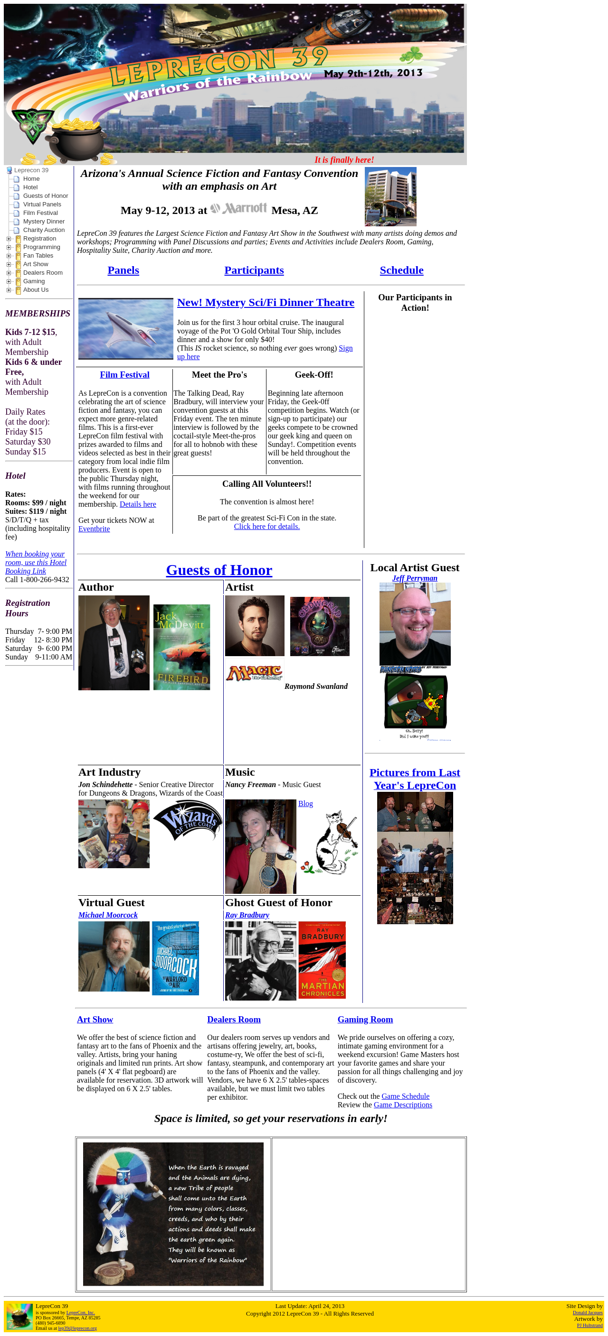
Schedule (402, 270)
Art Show (35, 264)
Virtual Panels (42, 204)
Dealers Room (43, 272)
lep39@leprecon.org (77, 1328)
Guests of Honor (45, 195)
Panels (123, 270)
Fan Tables (38, 255)
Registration (39, 238)
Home (31, 178)
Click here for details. (267, 526)
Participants (254, 270)
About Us (35, 289)
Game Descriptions (403, 1105)
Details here (138, 504)
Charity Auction (44, 229)
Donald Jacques (588, 1312)
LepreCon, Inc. (80, 1312)
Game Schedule (406, 1096)
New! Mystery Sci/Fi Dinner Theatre (265, 302)
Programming (41, 246)
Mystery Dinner (44, 221)
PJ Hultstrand (590, 1325)
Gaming (34, 281)
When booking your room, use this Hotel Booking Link (35, 562)
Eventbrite (94, 529)
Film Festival (40, 212)
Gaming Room (365, 1019)
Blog (305, 803)
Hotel (30, 187)
